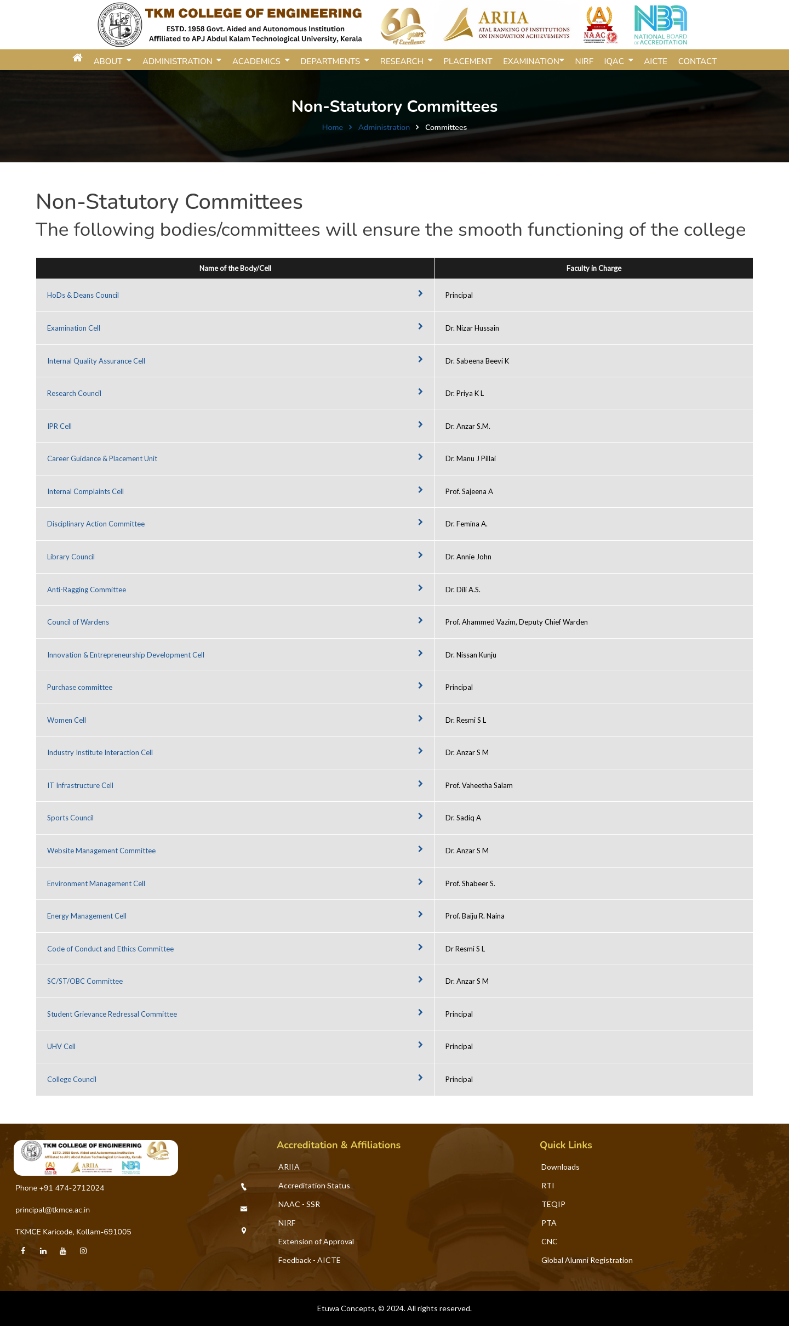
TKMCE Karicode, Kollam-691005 (73, 1232)
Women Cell (66, 720)
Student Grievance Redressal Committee (112, 1014)
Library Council (71, 556)
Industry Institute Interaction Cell (100, 752)
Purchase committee (79, 687)
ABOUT (110, 61)
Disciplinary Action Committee (96, 523)
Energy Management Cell (87, 915)
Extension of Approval (316, 1241)
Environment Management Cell (96, 883)
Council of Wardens (78, 621)
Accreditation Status (314, 1185)
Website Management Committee (101, 850)
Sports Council (70, 817)
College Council (71, 1079)
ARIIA (289, 1166)
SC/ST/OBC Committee (85, 981)
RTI (547, 1185)
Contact (697, 61)
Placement (467, 61)
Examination (531, 61)
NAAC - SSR (299, 1204)
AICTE (655, 61)
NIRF (584, 61)
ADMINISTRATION (179, 61)
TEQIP (553, 1204)
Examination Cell (73, 328)
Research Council (74, 393)
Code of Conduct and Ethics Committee (110, 948)
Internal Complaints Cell (85, 491)
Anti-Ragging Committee (86, 589)
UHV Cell (61, 1046)
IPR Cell (59, 426)
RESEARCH (404, 61)
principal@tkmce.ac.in (52, 1210)
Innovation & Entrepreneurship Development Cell (125, 654)
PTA (549, 1222)
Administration (384, 127)
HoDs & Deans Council (83, 295)
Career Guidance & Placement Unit (102, 458)
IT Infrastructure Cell (80, 785)
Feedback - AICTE (309, 1260)
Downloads (560, 1166)
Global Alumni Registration (587, 1260)
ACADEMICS (258, 61)
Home (332, 127)
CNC (549, 1241)
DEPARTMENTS (332, 61)
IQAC (616, 61)
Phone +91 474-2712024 (59, 1188)
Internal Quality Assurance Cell (96, 360)
